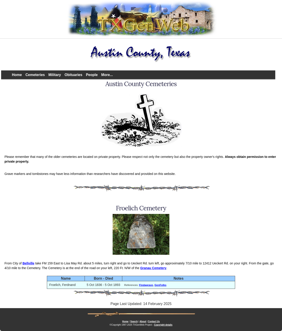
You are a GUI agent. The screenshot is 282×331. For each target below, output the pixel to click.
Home (17, 75)
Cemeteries (35, 75)
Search (134, 321)
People (92, 75)
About (143, 321)
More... (107, 75)
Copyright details (163, 325)
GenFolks (160, 284)
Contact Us (154, 321)
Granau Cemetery (153, 268)
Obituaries (73, 75)
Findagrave (146, 284)
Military (54, 75)
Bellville (28, 263)
